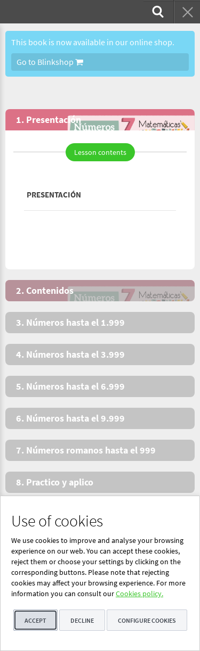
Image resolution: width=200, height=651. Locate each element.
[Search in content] (156, 11)
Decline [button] (82, 620)
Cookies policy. (139, 593)
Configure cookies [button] (147, 620)
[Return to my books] (186, 11)
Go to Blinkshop (50, 61)
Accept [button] (35, 620)
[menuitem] (156, 11)
